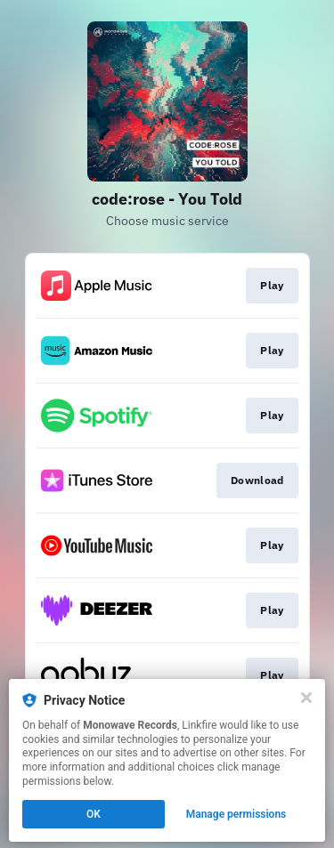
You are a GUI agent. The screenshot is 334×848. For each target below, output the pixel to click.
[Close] (306, 697)
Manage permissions (236, 814)
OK (93, 814)
